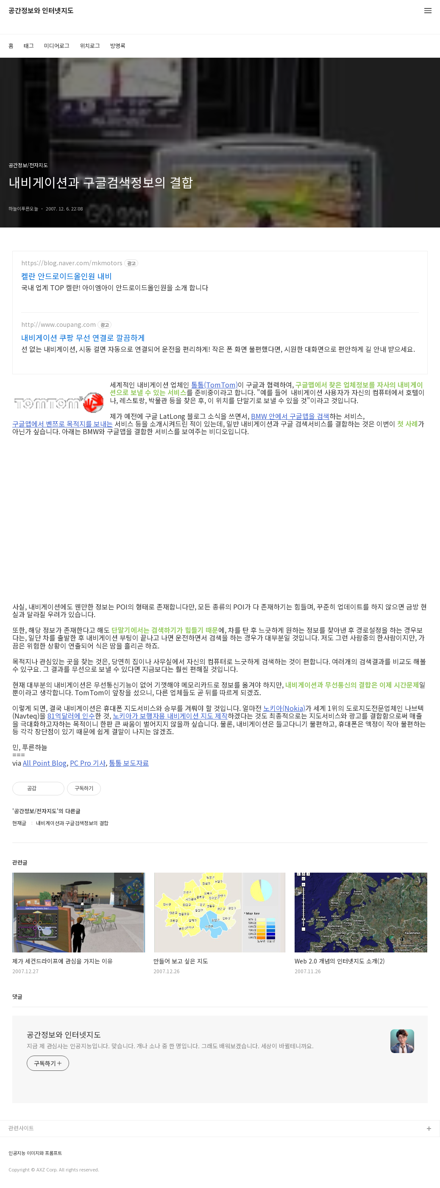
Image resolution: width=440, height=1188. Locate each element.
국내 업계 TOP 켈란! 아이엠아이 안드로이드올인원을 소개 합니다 (114, 287)
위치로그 (90, 46)
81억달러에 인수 (71, 715)
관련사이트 (21, 1128)
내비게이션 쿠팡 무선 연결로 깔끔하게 (83, 337)
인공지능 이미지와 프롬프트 (35, 1153)
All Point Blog (45, 763)
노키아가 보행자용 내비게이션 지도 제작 (170, 715)
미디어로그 (57, 46)
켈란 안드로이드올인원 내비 (66, 276)
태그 (29, 46)
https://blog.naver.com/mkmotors (72, 263)
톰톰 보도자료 (129, 763)
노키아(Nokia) (284, 708)
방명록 (117, 46)
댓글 (17, 996)
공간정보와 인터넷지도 (41, 10)
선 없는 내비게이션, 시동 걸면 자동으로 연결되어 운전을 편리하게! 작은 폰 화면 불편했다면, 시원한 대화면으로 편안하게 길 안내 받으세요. (218, 349)
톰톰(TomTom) (214, 384)
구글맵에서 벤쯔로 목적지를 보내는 (62, 423)
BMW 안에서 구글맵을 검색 (290, 416)
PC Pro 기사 (88, 763)
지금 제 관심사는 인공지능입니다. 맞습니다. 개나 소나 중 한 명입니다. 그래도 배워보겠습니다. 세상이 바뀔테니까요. (170, 1046)
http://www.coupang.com (58, 324)
